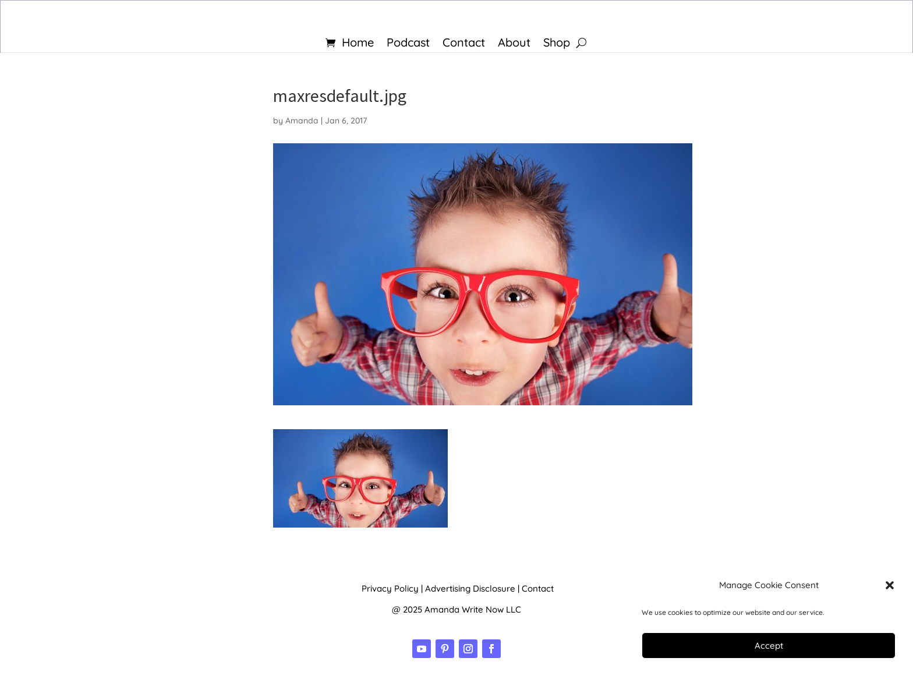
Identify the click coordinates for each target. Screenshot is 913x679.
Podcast (408, 43)
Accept (769, 645)
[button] (890, 585)
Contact (464, 43)
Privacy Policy (390, 588)
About (514, 43)
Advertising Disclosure (470, 588)
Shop (556, 43)
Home (358, 43)
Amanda (302, 120)
